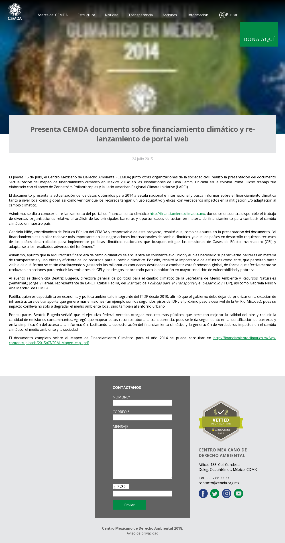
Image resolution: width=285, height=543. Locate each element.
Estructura (86, 14)
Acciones (170, 14)
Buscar (232, 14)
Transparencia (140, 14)
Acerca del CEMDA (53, 14)
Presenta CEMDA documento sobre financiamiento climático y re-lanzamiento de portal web (142, 133)
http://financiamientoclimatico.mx (177, 213)
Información (198, 14)
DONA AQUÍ (259, 39)
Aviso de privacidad (142, 533)
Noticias (111, 14)
